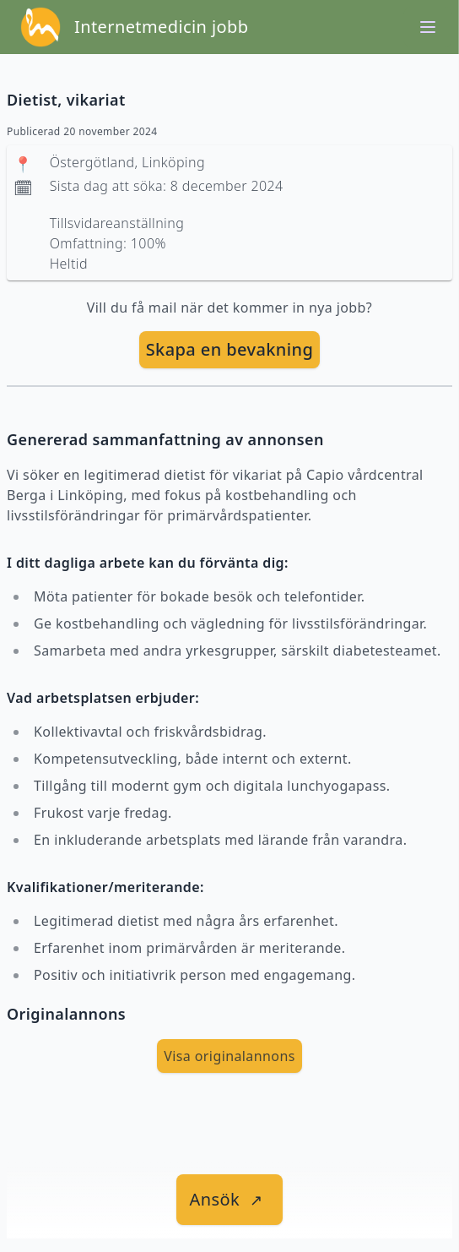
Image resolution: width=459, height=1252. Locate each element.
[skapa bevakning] (230, 349)
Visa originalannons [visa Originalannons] (229, 1056)
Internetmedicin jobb (161, 26)
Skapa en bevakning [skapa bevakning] (230, 349)
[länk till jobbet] (230, 1199)
